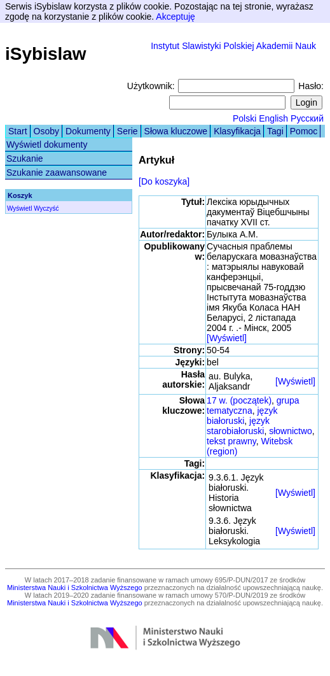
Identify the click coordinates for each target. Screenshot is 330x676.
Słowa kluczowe (176, 131)
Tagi (275, 131)
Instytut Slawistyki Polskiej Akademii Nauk (233, 46)
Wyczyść (46, 208)
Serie (127, 131)
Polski (244, 118)
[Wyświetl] (227, 338)
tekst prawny (231, 441)
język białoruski (242, 415)
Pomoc (304, 131)
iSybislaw (45, 54)
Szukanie (24, 158)
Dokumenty (88, 131)
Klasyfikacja (237, 131)
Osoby (46, 131)
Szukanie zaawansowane (56, 172)
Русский (307, 118)
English (273, 118)
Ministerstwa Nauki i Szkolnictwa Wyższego (74, 587)
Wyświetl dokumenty (46, 144)
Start (17, 131)
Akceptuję (175, 16)
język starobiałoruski (238, 426)
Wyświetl (19, 208)
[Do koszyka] (164, 181)
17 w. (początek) (239, 400)
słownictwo (290, 431)
